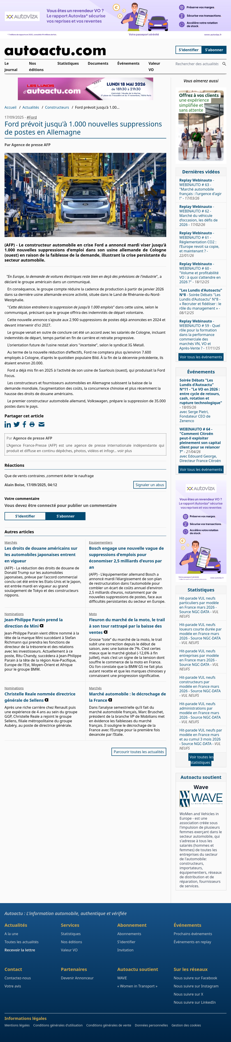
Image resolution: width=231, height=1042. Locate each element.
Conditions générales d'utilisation (58, 1025)
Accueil (10, 107)
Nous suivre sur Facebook (195, 977)
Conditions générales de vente (108, 1025)
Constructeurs (57, 107)
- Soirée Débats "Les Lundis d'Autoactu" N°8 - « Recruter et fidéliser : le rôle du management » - (200, 301)
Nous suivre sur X (188, 994)
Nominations (14, 614)
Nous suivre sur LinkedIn (195, 1002)
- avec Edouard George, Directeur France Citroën (200, 445)
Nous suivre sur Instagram (196, 986)
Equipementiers (101, 542)
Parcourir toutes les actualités (139, 751)
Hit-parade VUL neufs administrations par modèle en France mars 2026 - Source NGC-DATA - (200, 712)
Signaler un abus (150, 484)
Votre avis (13, 986)
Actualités (31, 107)
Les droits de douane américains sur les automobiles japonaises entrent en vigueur (41, 554)
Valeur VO (154, 66)
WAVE (122, 977)
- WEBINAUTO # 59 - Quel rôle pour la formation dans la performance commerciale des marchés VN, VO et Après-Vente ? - (199, 335)
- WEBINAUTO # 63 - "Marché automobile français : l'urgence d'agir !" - (200, 189)
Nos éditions (36, 66)
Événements (128, 63)
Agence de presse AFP (32, 438)
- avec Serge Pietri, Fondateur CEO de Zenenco (201, 400)
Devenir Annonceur (77, 977)
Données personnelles (151, 1025)
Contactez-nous (18, 977)
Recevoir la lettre (20, 950)
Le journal (11, 66)
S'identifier (189, 49)
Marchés (11, 542)
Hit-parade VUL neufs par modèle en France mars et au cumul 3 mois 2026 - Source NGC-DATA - (200, 739)
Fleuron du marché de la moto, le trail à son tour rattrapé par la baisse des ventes (127, 626)
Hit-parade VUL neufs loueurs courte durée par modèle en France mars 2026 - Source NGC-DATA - (200, 633)
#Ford (32, 117)
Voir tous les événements (201, 356)
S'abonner (214, 49)
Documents (98, 63)
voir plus (125, 450)
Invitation (125, 950)
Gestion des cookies (186, 1025)
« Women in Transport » (137, 986)
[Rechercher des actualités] (224, 63)
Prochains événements (193, 933)
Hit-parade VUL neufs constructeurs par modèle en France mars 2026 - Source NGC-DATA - (200, 686)
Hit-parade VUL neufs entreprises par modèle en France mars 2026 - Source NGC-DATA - (199, 660)
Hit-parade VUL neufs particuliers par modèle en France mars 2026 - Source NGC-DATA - (199, 607)
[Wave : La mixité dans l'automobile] (201, 799)
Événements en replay (192, 941)
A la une (11, 933)
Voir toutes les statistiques (202, 759)
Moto (93, 614)
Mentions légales (17, 1025)
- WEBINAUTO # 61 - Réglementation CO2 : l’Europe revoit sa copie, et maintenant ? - (199, 244)
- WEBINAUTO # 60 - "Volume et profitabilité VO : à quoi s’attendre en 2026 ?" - (200, 272)
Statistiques (68, 63)
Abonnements (129, 933)
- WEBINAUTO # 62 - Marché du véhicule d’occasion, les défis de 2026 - (198, 215)
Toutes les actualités (22, 941)
